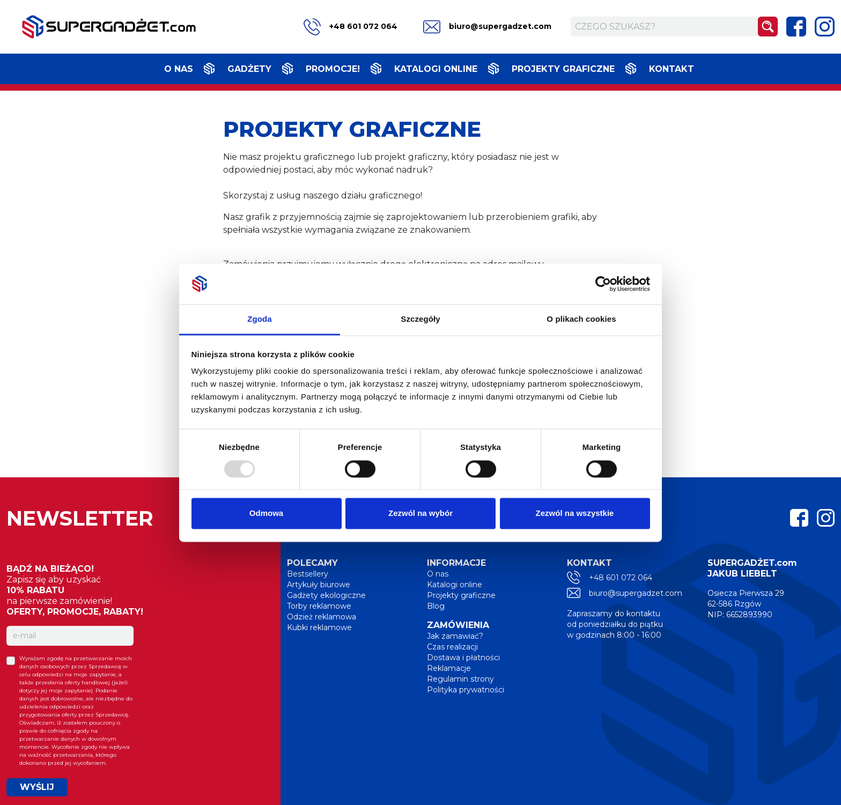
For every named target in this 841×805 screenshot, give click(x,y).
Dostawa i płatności (463, 657)
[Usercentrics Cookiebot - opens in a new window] (603, 284)
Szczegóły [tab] (420, 319)
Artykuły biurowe (318, 584)
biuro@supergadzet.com (487, 26)
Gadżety (249, 69)
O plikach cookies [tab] (581, 319)
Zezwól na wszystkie (575, 513)
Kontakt (671, 69)
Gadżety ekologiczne (326, 595)
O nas (178, 69)
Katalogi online (435, 69)
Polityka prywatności (465, 690)
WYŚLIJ (37, 787)
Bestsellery (307, 574)
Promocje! (333, 69)
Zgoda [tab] (259, 319)
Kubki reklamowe (319, 627)
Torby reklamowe (319, 606)
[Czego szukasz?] (664, 26)
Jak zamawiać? (455, 636)
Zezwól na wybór (420, 513)
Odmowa (266, 513)
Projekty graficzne (563, 69)
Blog (436, 606)
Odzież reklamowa (321, 617)
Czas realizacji (452, 647)
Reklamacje (449, 668)
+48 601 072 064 (350, 26)
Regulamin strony (460, 679)
